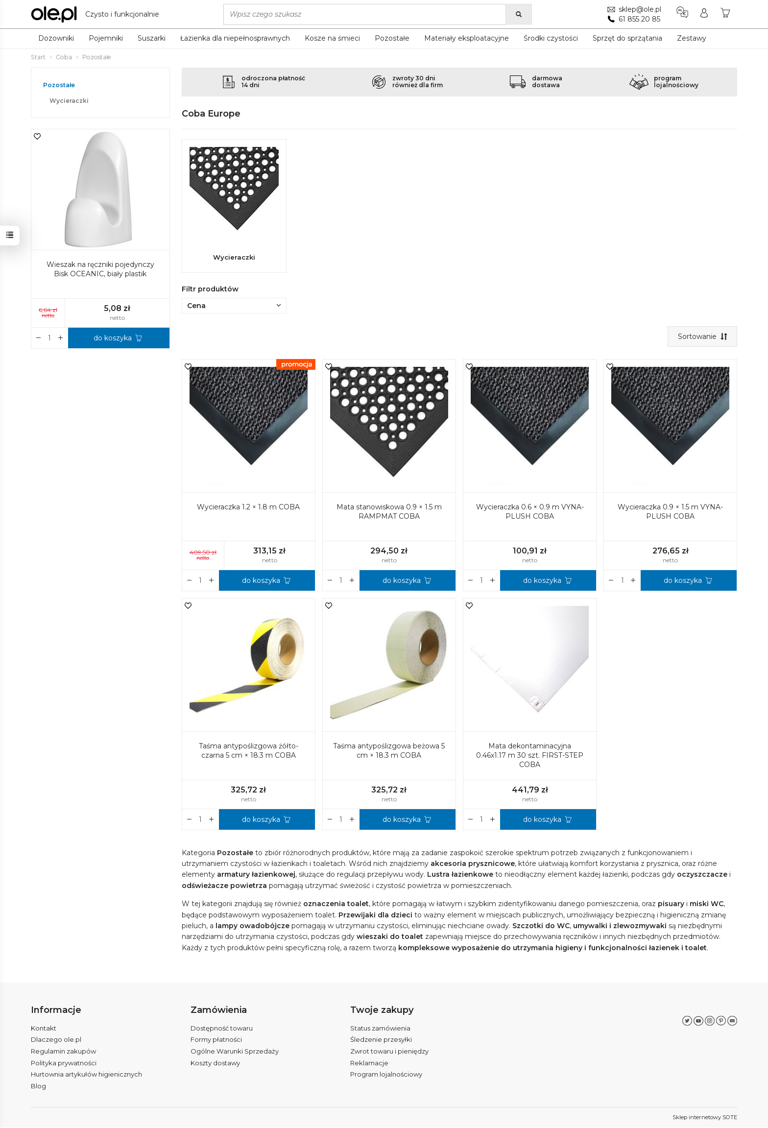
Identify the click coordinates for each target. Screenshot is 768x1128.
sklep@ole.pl (639, 9)
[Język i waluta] (682, 14)
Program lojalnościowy (386, 1076)
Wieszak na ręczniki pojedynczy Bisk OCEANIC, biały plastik (100, 269)
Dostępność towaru (222, 1029)
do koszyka (261, 581)
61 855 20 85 (639, 19)
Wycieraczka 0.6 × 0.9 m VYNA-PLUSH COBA (530, 513)
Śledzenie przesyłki (381, 1041)
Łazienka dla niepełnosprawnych (235, 38)
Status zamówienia (380, 1029)
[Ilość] (200, 582)
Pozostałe (392, 38)
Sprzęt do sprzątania (627, 38)
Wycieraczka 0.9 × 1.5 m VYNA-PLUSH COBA (670, 513)
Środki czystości (551, 38)
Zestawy (691, 38)
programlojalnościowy (676, 81)
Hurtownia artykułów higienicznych (86, 1076)
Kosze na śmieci (332, 38)
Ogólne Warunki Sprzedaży (235, 1052)
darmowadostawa (547, 81)
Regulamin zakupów (63, 1052)
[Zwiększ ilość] (189, 582)
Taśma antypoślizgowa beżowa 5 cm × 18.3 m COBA (389, 753)
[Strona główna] (97, 14)
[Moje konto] (703, 14)
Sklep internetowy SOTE (704, 1118)
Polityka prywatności (63, 1064)
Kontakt (43, 1029)
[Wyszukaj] (518, 14)
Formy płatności (216, 1041)
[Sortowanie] (702, 338)
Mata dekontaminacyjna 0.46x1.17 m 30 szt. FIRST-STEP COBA (529, 757)
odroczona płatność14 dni (273, 81)
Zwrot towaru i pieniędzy (389, 1052)
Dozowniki (56, 38)
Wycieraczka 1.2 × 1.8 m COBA (248, 508)
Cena (234, 307)
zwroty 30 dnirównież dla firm (417, 81)
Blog (38, 1087)
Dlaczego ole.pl (56, 1041)
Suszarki (152, 38)
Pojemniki (106, 38)
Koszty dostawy (215, 1064)
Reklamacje (369, 1064)
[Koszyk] (725, 14)
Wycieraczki (234, 257)
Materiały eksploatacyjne (466, 38)
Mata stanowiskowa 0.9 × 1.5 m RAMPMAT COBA (389, 513)
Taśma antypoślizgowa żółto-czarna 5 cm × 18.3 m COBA (248, 753)
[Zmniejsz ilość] (211, 582)
